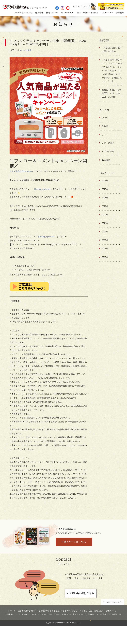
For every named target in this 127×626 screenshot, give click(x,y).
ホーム (12, 611)
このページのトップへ (113, 602)
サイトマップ (80, 614)
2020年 (105, 232)
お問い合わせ (67, 614)
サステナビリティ (74, 611)
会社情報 (10, 614)
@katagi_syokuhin (42, 189)
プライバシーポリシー (50, 614)
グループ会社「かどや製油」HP (108, 614)
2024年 (105, 198)
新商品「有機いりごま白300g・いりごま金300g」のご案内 (112, 93)
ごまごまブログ (22, 614)
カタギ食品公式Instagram (21, 171)
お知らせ (63, 24)
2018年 (105, 249)
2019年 (105, 240)
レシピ (105, 117)
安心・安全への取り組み (93, 611)
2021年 (105, 223)
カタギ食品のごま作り (27, 611)
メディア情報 (108, 143)
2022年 (105, 215)
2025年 (105, 189)
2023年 (105, 206)
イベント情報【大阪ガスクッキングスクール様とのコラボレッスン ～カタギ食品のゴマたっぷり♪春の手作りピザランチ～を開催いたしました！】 (112, 70)
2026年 (105, 181)
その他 (105, 126)
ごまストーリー (112, 611)
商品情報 (106, 160)
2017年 (105, 257)
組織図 (91, 614)
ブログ (105, 135)
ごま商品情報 (44, 611)
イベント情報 (25, 50)
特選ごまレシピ (58, 611)
